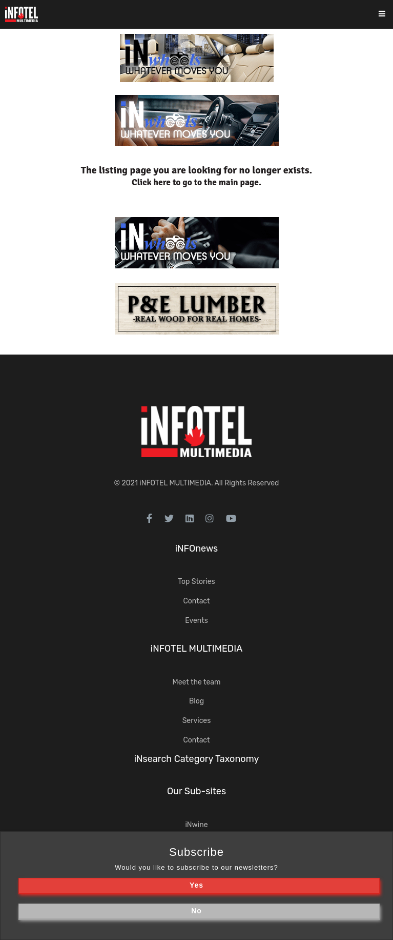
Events (196, 620)
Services (196, 720)
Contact (196, 601)
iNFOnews (196, 548)
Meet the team (197, 682)
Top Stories (196, 581)
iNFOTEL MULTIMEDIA (175, 483)
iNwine (196, 824)
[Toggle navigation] (388, 14)
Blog (196, 701)
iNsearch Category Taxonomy (196, 759)
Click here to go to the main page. (196, 182)
